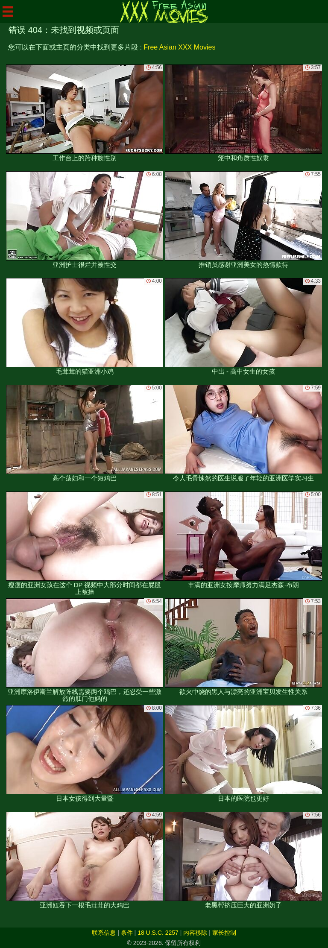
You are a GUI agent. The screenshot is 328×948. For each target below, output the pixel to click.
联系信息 (104, 932)
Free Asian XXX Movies (179, 47)
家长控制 (224, 932)
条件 (127, 932)
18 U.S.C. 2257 (158, 932)
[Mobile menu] (8, 11)
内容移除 (195, 932)
